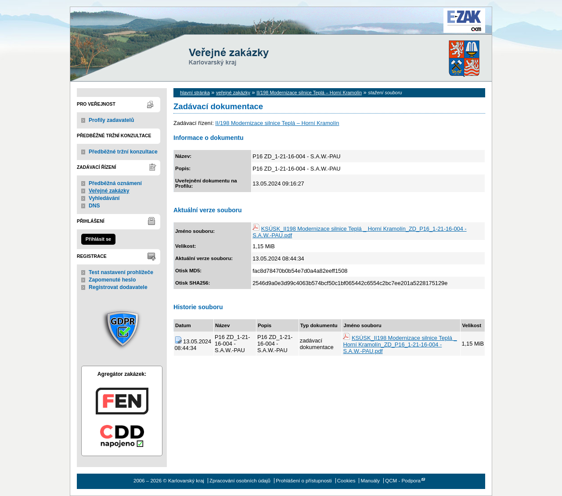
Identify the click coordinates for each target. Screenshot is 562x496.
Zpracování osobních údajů (239, 480)
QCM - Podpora (403, 480)
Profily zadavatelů (111, 120)
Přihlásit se (98, 239)
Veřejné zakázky (109, 191)
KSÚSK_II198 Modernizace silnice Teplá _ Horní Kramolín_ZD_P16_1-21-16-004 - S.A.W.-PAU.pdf (400, 344)
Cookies (346, 480)
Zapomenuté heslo (112, 280)
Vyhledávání (104, 198)
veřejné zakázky (233, 92)
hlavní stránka (195, 92)
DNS (94, 206)
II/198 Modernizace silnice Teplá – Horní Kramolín (309, 92)
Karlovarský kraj (254, 28)
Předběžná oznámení (115, 183)
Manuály (370, 480)
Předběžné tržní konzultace (123, 152)
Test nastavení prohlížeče (121, 272)
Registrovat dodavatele (118, 287)
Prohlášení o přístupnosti (303, 480)
